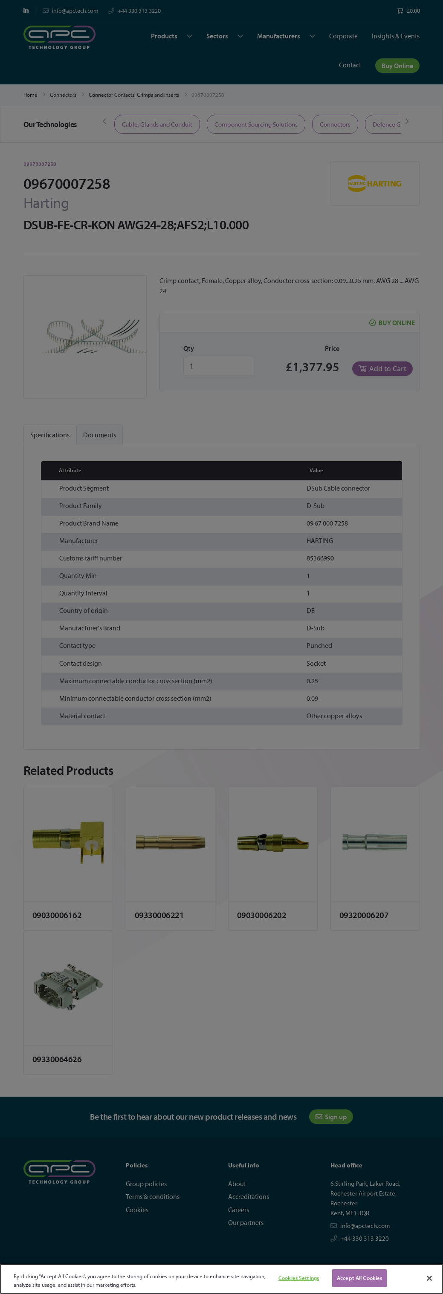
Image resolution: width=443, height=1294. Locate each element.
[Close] (429, 1278)
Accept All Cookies (359, 1277)
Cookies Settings (298, 1277)
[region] (221, 1279)
